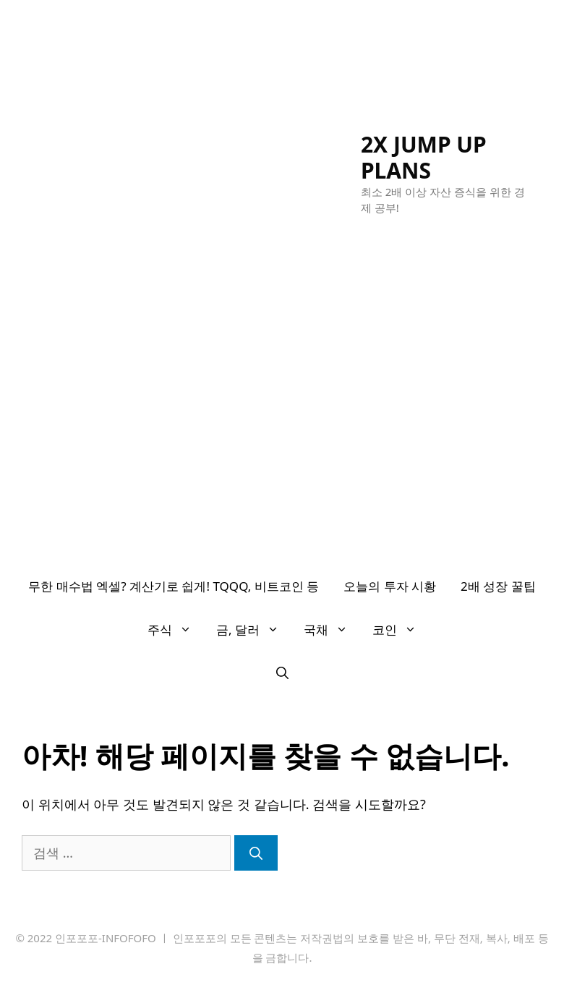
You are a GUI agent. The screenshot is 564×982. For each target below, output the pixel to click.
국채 (332, 630)
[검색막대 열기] (282, 673)
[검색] (256, 853)
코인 (400, 630)
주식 (176, 630)
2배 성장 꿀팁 (498, 586)
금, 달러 (253, 630)
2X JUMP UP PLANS (424, 157)
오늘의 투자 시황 (389, 586)
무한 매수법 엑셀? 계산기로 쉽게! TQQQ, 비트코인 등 (173, 586)
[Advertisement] (282, 456)
